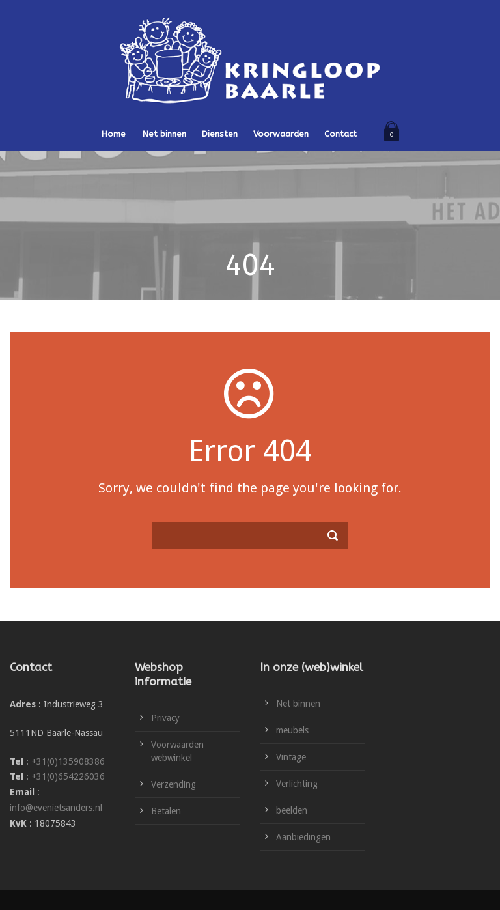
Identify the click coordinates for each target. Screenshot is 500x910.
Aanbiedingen (303, 837)
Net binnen (164, 134)
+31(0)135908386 (68, 761)
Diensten (220, 134)
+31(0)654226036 (68, 776)
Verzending (173, 784)
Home (114, 134)
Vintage (291, 757)
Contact (340, 134)
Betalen (166, 811)
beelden (291, 810)
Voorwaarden (281, 134)
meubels (292, 730)
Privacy (165, 718)
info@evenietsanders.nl (56, 808)
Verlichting (297, 783)
